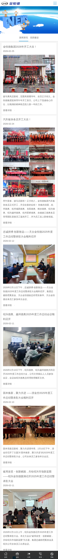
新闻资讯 (23, 37)
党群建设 (34, 37)
